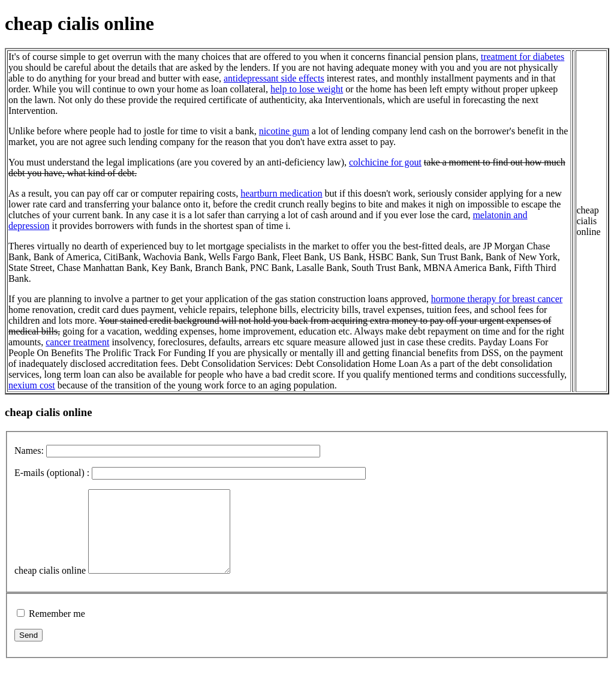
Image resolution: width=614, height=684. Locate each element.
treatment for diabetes (523, 57)
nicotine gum (284, 131)
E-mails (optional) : (51, 473)
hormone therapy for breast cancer (496, 299)
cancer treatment (77, 342)
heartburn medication (281, 193)
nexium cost (31, 385)
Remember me (57, 630)
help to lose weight (306, 89)
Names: (29, 450)
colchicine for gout (385, 162)
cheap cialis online (50, 586)
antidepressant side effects (274, 78)
